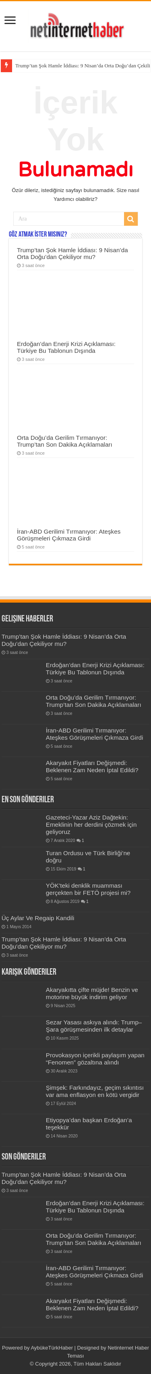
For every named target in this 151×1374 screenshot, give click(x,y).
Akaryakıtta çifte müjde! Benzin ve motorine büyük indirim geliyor (92, 993)
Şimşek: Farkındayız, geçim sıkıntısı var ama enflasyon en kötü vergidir (95, 1091)
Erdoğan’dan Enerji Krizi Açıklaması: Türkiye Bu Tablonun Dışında (66, 347)
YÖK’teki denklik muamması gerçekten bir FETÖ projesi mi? (88, 889)
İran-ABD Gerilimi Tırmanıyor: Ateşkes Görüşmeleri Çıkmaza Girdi (68, 535)
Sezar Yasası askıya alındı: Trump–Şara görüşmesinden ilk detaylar (94, 1026)
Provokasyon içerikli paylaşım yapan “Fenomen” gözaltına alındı (95, 1059)
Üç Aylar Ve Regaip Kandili (38, 918)
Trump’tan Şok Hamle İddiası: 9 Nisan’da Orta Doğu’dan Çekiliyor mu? (72, 253)
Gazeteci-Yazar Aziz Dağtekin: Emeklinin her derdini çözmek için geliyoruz (91, 824)
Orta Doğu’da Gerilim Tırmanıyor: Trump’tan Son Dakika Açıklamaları (64, 441)
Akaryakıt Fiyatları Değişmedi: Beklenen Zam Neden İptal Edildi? (92, 766)
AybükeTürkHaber (52, 1348)
